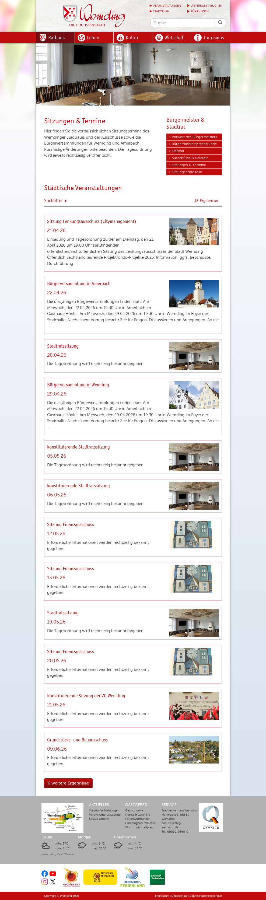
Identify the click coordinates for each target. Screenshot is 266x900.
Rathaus (56, 37)
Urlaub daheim (99, 818)
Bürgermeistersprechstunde (194, 144)
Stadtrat (178, 151)
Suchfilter (55, 200)
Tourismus (213, 37)
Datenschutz (179, 895)
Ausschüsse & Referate (190, 158)
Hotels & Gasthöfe (137, 814)
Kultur (132, 37)
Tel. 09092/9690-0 (175, 831)
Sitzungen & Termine (189, 165)
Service (169, 805)
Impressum (162, 895)
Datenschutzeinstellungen (206, 895)
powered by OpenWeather (58, 854)
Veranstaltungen (165, 5)
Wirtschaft (174, 37)
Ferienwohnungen (137, 818)
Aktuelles (99, 805)
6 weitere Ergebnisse (68, 783)
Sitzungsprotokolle (187, 172)
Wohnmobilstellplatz (139, 827)
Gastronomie (134, 810)
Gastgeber (136, 805)
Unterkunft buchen (204, 5)
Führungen (198, 11)
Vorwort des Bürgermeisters (194, 137)
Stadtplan (159, 11)
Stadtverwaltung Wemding (179, 810)
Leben (93, 37)
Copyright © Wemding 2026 (61, 895)
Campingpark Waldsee (140, 823)
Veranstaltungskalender (105, 814)
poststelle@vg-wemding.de (171, 825)
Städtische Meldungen (104, 810)
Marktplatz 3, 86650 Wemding (175, 817)
